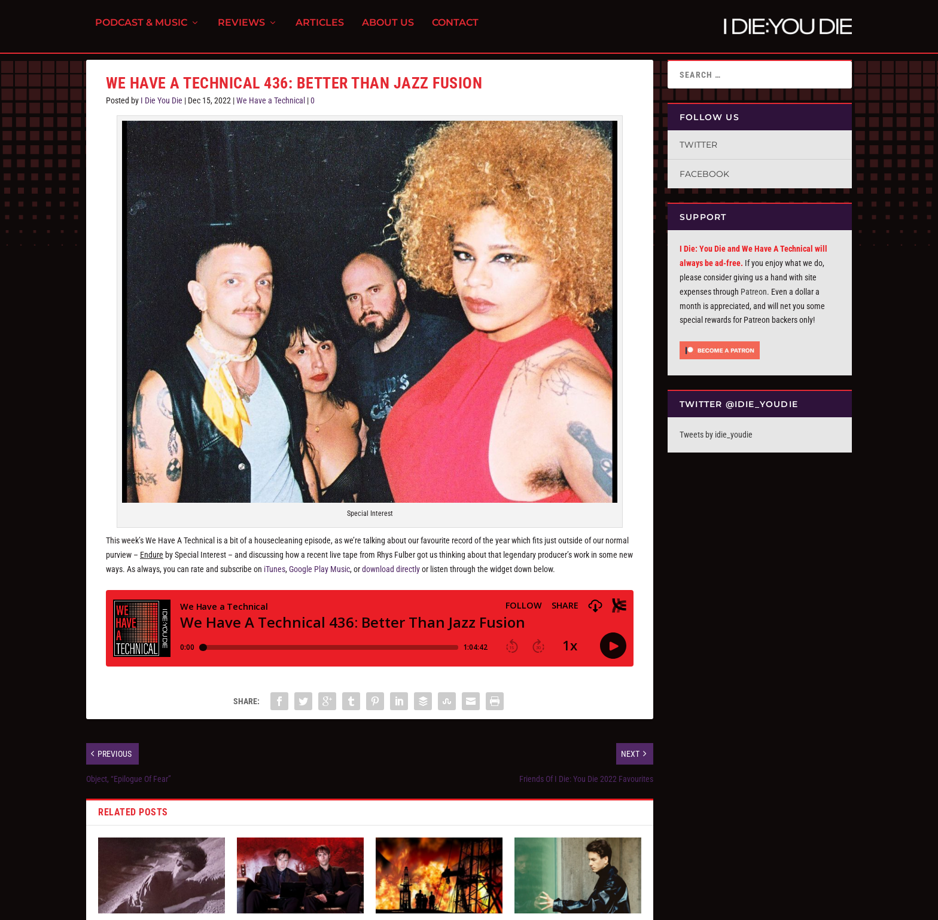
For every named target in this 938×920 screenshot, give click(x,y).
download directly (391, 569)
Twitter (698, 144)
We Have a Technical (270, 100)
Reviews (241, 30)
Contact (455, 30)
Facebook (704, 174)
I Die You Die (161, 100)
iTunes (274, 569)
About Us (388, 30)
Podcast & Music (141, 30)
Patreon (754, 292)
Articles (320, 30)
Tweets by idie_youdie (716, 434)
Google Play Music (319, 569)
